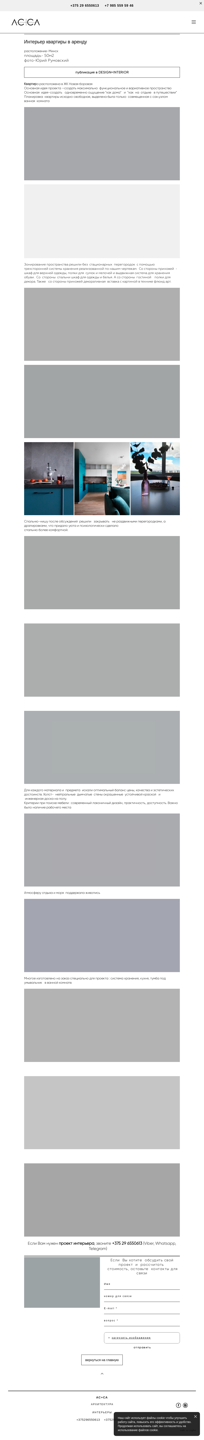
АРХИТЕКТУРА (102, 1404)
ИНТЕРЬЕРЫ (102, 1412)
